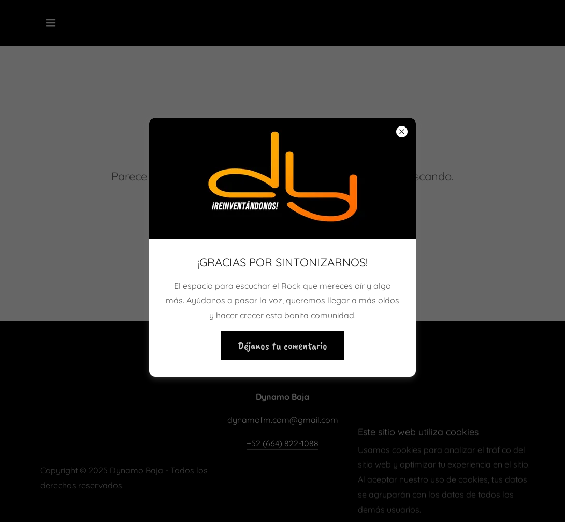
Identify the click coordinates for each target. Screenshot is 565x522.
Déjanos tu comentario (282, 345)
